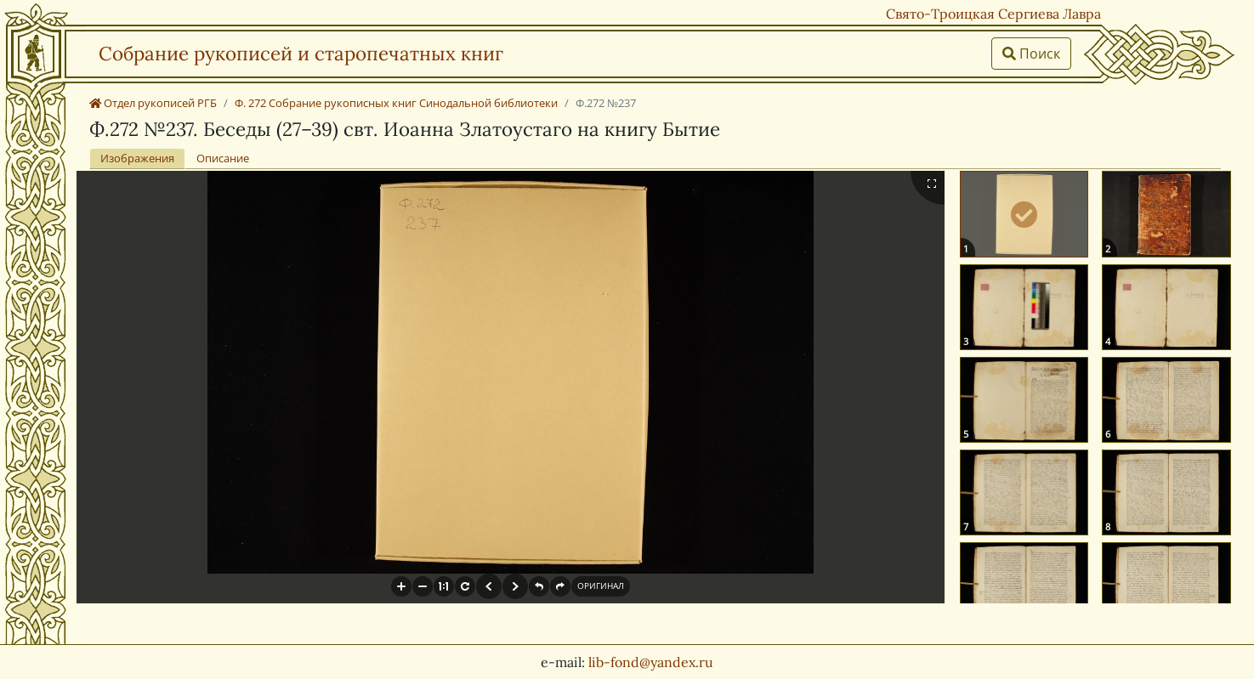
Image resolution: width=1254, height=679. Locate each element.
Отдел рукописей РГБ (153, 102)
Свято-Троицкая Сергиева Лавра (993, 13)
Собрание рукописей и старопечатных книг (301, 53)
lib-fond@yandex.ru (650, 662)
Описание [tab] (222, 158)
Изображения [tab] (137, 158)
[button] (401, 586)
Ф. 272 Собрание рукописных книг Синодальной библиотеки (396, 102)
